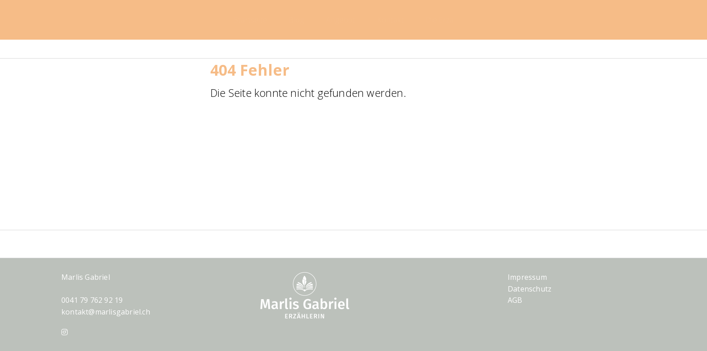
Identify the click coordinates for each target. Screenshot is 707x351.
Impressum (527, 277)
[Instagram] (64, 332)
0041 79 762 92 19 (92, 300)
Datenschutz (529, 289)
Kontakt (390, 20)
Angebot (340, 20)
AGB (515, 300)
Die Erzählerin (449, 20)
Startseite (250, 20)
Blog (296, 20)
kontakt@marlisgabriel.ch (105, 312)
